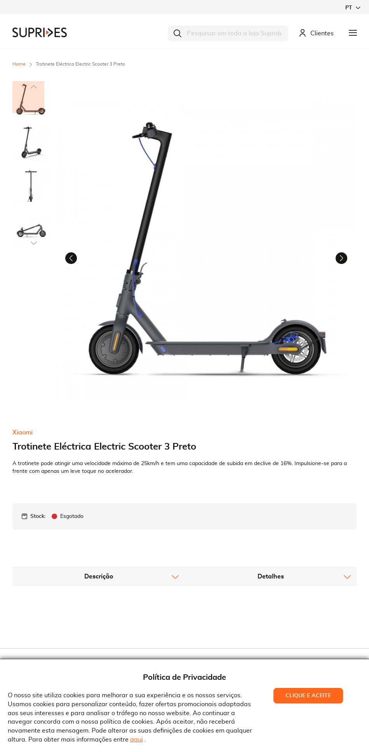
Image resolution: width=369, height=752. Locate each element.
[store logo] (39, 32)
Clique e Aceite (308, 695)
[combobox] (228, 33)
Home (19, 64)
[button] (352, 7)
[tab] (98, 509)
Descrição (98, 509)
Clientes (316, 33)
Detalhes (271, 509)
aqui (136, 739)
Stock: (37, 449)
